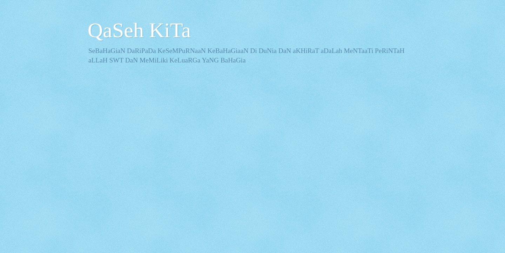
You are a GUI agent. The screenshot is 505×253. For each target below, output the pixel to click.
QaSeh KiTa (139, 30)
